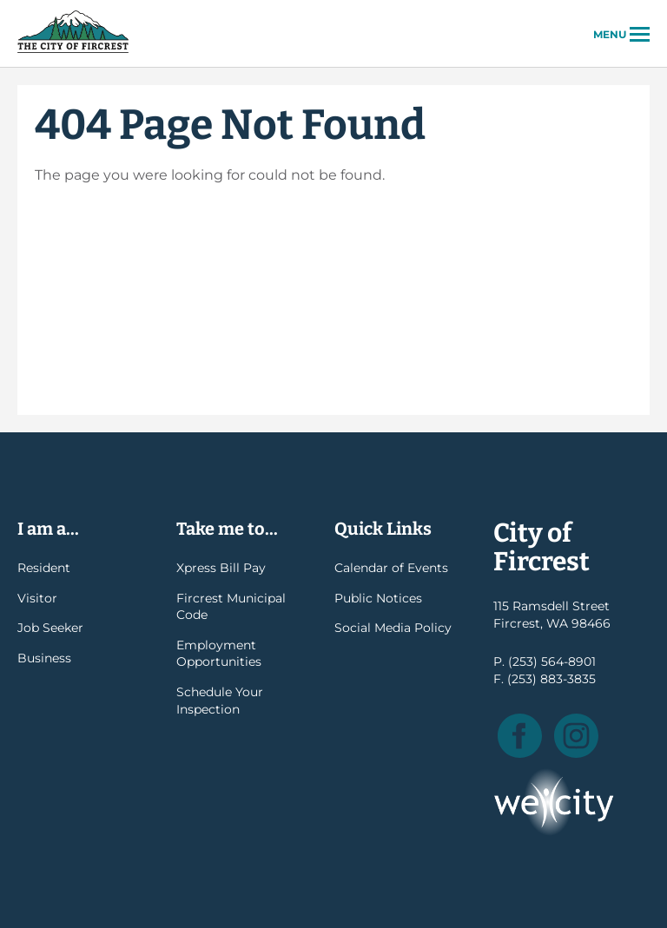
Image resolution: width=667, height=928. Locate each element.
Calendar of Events (391, 568)
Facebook (520, 736)
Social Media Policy (393, 627)
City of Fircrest (73, 51)
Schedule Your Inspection (219, 700)
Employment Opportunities (218, 653)
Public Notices (378, 598)
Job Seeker (50, 627)
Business (44, 658)
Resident (43, 568)
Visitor (37, 598)
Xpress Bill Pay (221, 568)
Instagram (576, 736)
